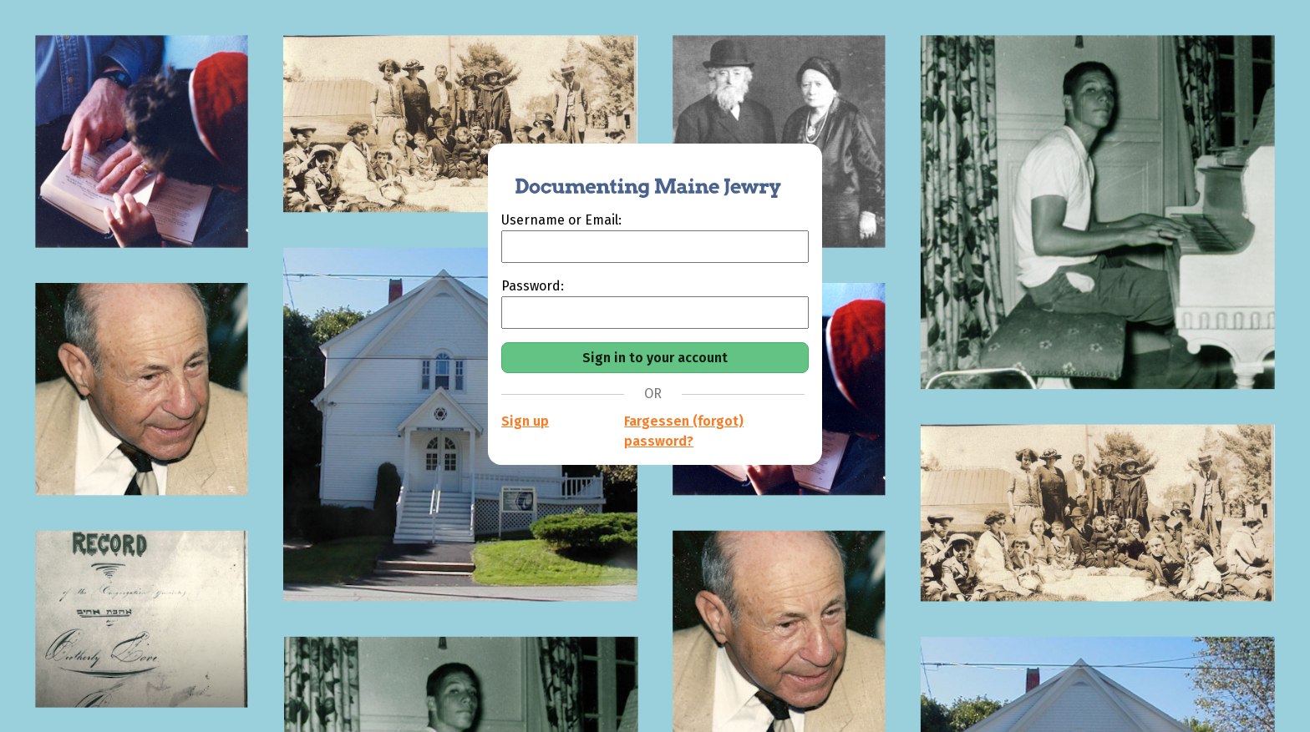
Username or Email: (561, 220)
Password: (532, 286)
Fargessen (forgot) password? (684, 431)
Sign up (525, 421)
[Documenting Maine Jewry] (639, 177)
